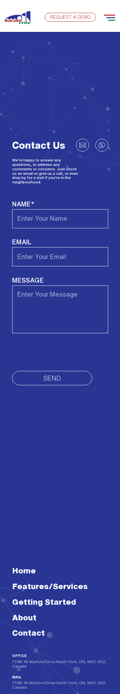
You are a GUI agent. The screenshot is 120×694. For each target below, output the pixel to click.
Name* (23, 204)
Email (21, 242)
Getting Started (44, 602)
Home (24, 570)
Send (52, 378)
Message (28, 280)
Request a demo (70, 17)
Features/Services (50, 586)
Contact (28, 633)
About (24, 617)
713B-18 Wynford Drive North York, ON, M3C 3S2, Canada (59, 664)
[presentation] (60, 352)
